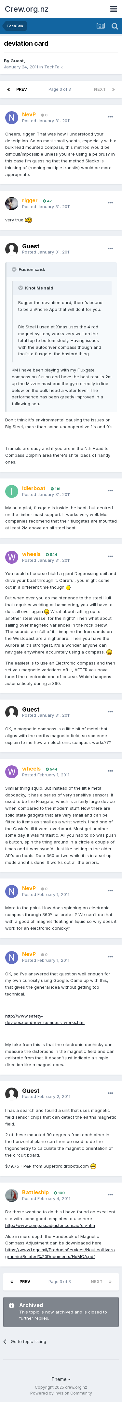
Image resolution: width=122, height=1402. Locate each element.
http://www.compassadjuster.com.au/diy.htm (50, 1225)
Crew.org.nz (27, 9)
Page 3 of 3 (60, 89)
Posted (46, 120)
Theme (61, 1379)
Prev (21, 89)
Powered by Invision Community (61, 1393)
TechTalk (53, 66)
